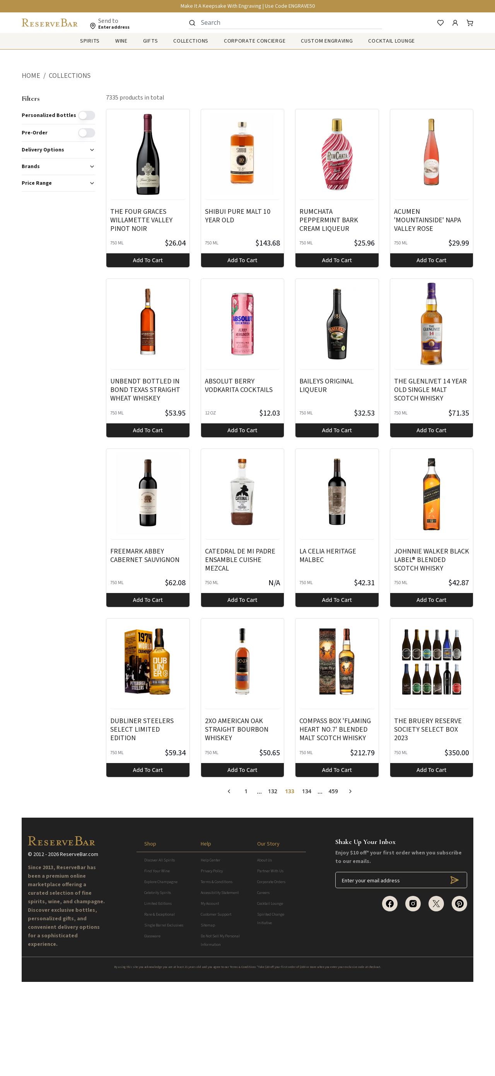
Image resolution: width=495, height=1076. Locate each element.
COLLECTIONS (69, 76)
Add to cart (148, 260)
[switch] (86, 115)
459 (333, 791)
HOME (31, 76)
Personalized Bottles (49, 115)
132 (272, 791)
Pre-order (35, 133)
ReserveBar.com (79, 948)
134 (306, 791)
